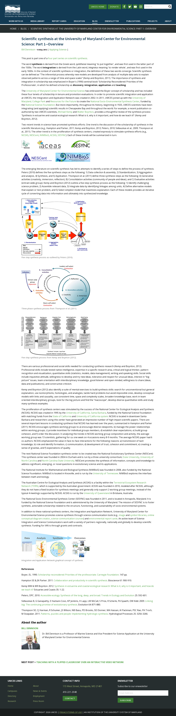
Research (12, 701)
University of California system (92, 416)
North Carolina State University (58, 460)
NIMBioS (44, 135)
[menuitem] (16, 21)
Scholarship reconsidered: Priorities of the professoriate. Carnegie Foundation (78, 574)
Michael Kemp (65, 111)
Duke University (131, 457)
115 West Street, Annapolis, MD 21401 (82, 686)
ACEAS (53, 135)
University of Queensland (97, 493)
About (168, 21)
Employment (39, 696)
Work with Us (16, 21)
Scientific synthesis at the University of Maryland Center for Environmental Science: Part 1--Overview (93, 28)
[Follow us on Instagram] (141, 6)
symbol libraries (138, 515)
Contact (70, 698)
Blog (94, 21)
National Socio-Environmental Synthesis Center (114, 101)
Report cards (59, 21)
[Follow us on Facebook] (124, 6)
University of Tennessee (105, 473)
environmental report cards (103, 518)
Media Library (37, 21)
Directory (12, 696)
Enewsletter (112, 21)
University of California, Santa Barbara (86, 412)
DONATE (114, 6)
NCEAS (24, 135)
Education (79, 21)
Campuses (12, 691)
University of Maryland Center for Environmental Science (55, 90)
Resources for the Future (63, 101)
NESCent (34, 135)
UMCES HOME (97, 6)
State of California (62, 416)
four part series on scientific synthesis (67, 58)
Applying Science (58, 49)
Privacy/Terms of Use (70, 712)
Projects (152, 21)
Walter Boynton (85, 111)
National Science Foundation (40, 104)
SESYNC (62, 135)
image (122, 515)
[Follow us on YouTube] (135, 6)
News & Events (40, 691)
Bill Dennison (28, 49)
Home (13, 28)
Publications (133, 21)
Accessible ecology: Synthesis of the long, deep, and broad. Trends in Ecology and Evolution (87, 595)
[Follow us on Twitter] (130, 6)
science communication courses (67, 518)
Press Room (38, 701)
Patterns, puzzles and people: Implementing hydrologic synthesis (74, 613)
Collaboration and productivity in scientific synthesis (80, 580)
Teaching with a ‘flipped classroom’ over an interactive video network (80, 662)
